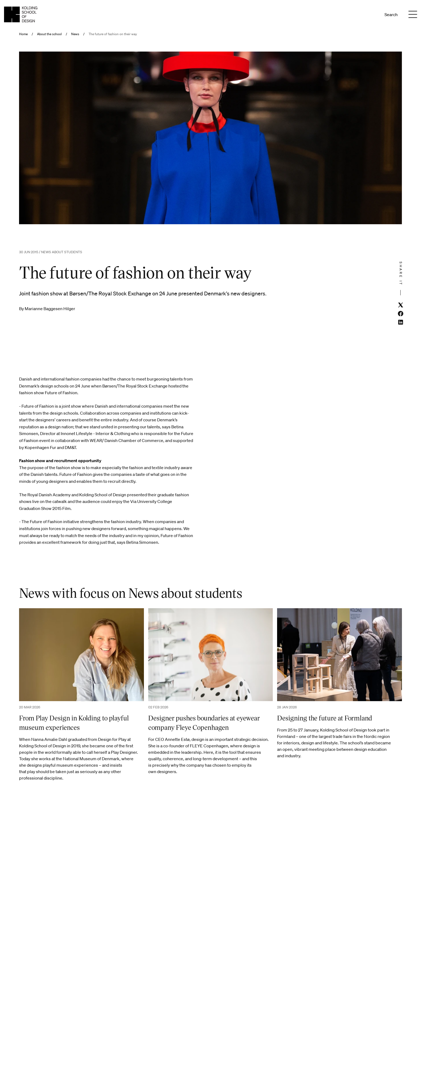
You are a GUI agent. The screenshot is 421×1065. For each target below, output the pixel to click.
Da (363, 14)
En (371, 14)
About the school (49, 34)
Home (23, 34)
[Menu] (412, 14)
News (75, 34)
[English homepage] (20, 14)
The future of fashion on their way (113, 34)
